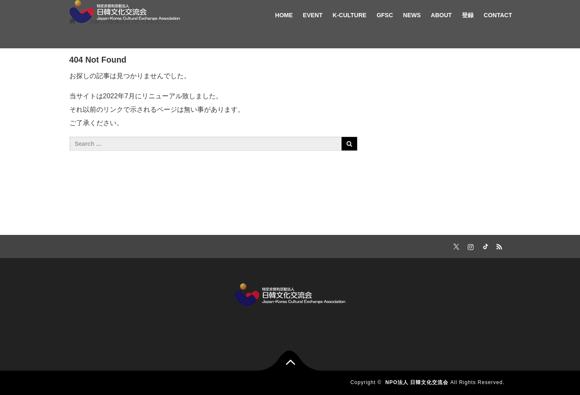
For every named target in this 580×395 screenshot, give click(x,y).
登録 (468, 15)
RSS (498, 245)
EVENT (313, 15)
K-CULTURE (350, 15)
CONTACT (498, 15)
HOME (284, 15)
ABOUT (441, 15)
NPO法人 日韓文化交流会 (416, 382)
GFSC (384, 15)
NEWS (412, 15)
